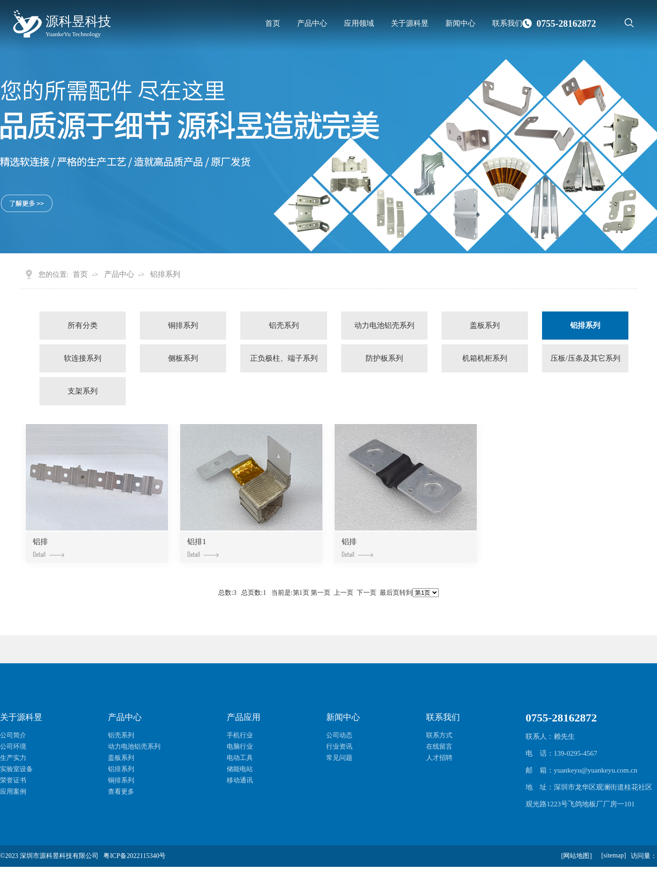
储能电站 (240, 769)
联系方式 (439, 735)
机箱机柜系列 (484, 358)
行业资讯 (339, 746)
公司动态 (339, 735)
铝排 (48, 547)
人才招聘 (439, 757)
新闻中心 (460, 23)
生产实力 (13, 757)
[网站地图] (576, 855)
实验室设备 (16, 769)
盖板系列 (485, 325)
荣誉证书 (13, 780)
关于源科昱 (409, 23)
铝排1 (203, 547)
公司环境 (13, 746)
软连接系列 (82, 358)
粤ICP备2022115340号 (134, 855)
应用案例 (13, 791)
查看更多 (121, 791)
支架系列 (83, 391)
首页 (272, 23)
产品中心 (312, 23)
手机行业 (240, 735)
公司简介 (13, 735)
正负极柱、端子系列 (284, 358)
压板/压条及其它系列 (585, 358)
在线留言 (439, 746)
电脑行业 (240, 746)
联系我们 (507, 23)
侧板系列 (183, 358)
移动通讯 (240, 780)
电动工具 (240, 757)
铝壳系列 (284, 325)
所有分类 (83, 325)
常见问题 (339, 757)
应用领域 (359, 23)
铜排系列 (183, 325)
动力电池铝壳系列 (384, 325)
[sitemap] (613, 855)
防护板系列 (384, 358)
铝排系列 (165, 274)
